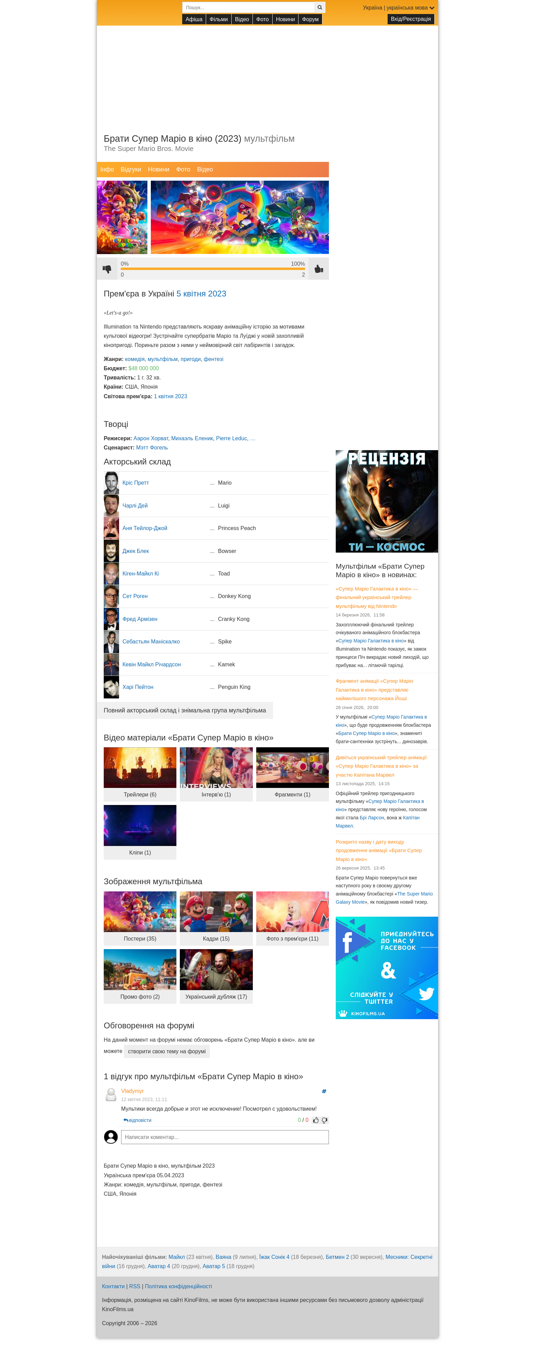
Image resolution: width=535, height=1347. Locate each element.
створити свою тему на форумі (167, 1051)
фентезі (213, 359)
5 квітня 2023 (201, 293)
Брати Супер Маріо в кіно (366, 733)
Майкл (177, 1257)
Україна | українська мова (399, 8)
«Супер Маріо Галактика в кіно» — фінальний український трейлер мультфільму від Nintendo (377, 597)
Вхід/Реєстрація (411, 19)
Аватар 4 (159, 1266)
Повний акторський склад (185, 710)
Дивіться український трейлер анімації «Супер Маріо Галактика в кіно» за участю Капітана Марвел (381, 766)
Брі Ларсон (372, 817)
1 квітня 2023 (170, 396)
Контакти (113, 1286)
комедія (135, 359)
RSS (135, 1286)
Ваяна (223, 1257)
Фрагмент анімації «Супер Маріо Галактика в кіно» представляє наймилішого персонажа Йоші (374, 689)
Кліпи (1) (140, 853)
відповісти (136, 1120)
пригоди (191, 359)
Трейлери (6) (140, 794)
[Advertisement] (267, 73)
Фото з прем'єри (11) (292, 939)
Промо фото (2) (140, 997)
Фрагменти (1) (292, 794)
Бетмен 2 (337, 1257)
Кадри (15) (216, 939)
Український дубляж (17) (216, 997)
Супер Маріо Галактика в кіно (371, 640)
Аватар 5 (214, 1266)
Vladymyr (132, 1091)
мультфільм (163, 359)
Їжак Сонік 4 (274, 1257)
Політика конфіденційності (178, 1286)
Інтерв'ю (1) (216, 794)
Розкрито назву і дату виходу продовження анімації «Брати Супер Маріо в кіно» (379, 850)
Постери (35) (140, 939)
